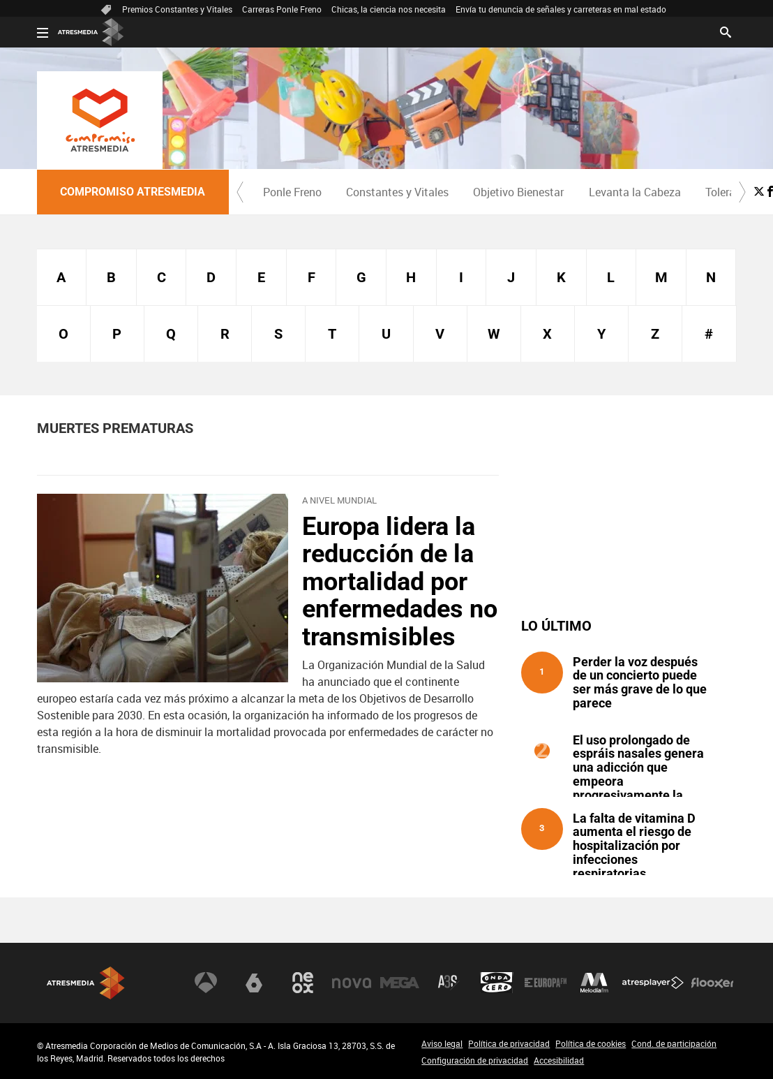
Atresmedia (86, 983)
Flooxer (712, 982)
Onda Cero (497, 982)
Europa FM (545, 982)
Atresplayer (653, 982)
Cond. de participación (673, 1043)
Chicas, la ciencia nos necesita (388, 9)
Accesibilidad (559, 1060)
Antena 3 (206, 982)
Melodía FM (594, 982)
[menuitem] (292, 192)
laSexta (254, 982)
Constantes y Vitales (397, 192)
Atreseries (449, 982)
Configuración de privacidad (474, 1060)
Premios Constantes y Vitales (177, 9)
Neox (303, 982)
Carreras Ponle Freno (282, 9)
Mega (400, 982)
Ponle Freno (292, 192)
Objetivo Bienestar (518, 192)
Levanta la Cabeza (635, 192)
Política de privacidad (509, 1043)
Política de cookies (590, 1043)
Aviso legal (442, 1043)
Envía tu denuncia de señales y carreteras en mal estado (561, 9)
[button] (240, 192)
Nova (352, 982)
